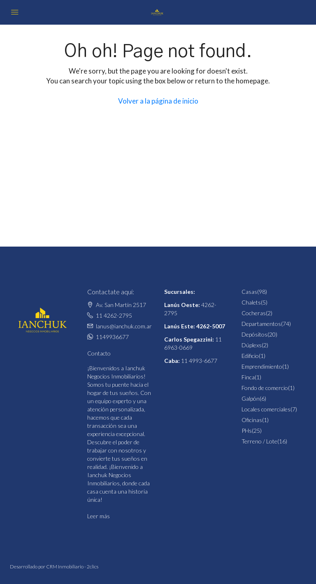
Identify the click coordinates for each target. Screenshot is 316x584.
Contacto (99, 353)
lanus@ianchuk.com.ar (124, 326)
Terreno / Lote (259, 441)
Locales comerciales (266, 409)
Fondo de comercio (265, 387)
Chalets (251, 302)
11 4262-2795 (114, 315)
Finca (248, 377)
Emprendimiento (262, 366)
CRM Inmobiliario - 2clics (72, 566)
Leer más (98, 515)
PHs (247, 430)
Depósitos (254, 334)
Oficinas (252, 419)
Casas (249, 291)
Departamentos (261, 323)
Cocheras (254, 312)
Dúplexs (252, 345)
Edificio (250, 355)
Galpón (251, 398)
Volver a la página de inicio (158, 101)
